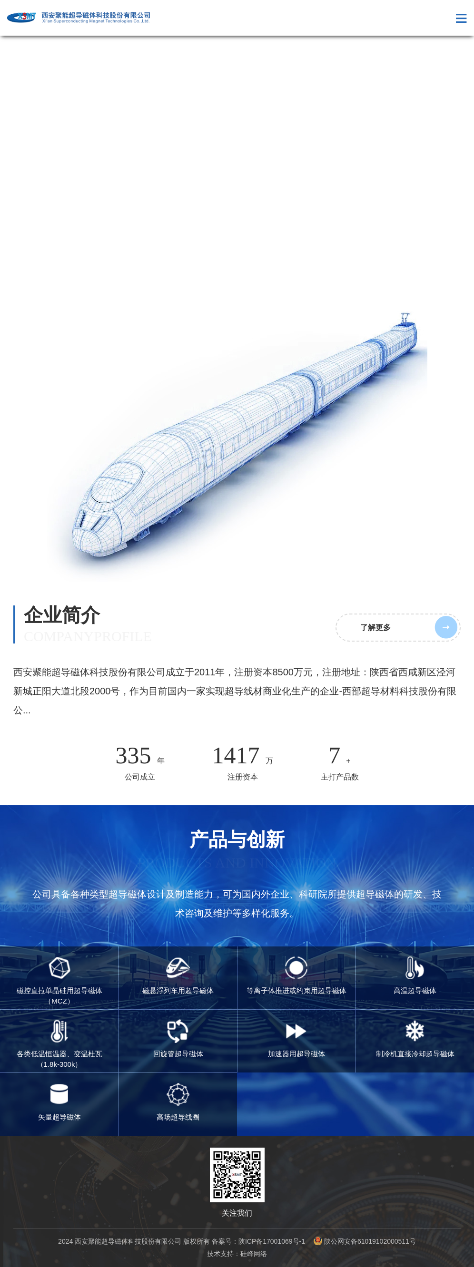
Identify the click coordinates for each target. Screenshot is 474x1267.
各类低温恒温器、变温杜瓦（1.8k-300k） (59, 1044)
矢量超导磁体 (59, 1101)
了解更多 (375, 628)
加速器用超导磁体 (296, 1038)
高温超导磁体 (415, 975)
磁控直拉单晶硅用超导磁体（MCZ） (59, 980)
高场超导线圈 (178, 1101)
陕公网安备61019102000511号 (365, 1241)
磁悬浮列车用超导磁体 (178, 975)
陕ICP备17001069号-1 (271, 1241)
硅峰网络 (253, 1253)
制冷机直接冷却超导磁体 (415, 1038)
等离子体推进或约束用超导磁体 (296, 975)
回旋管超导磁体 (178, 1038)
